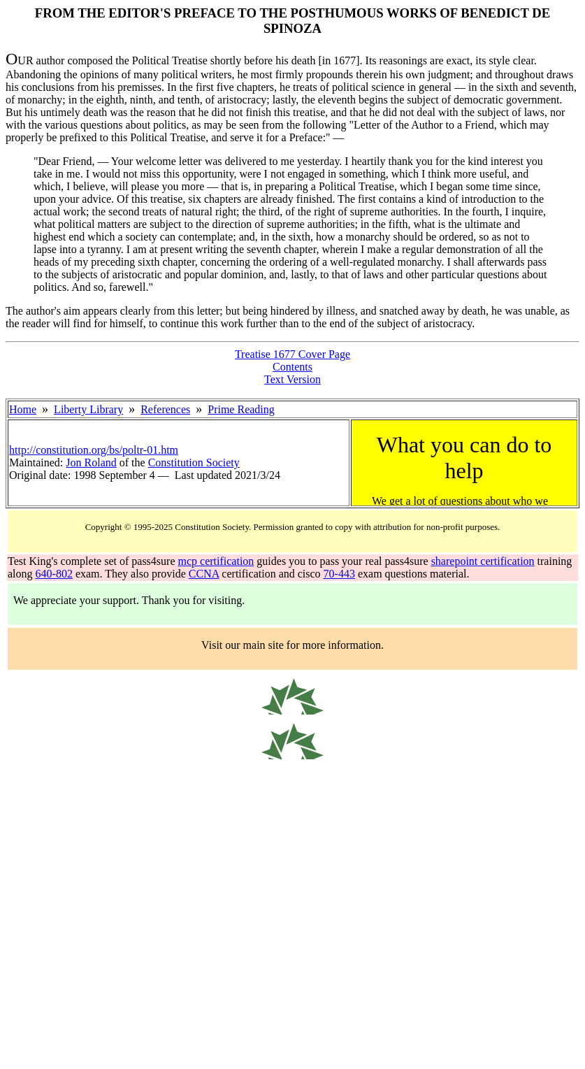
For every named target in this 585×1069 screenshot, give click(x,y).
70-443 (339, 574)
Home (22, 409)
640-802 (54, 574)
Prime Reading (241, 409)
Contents (292, 367)
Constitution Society (194, 462)
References (165, 409)
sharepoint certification (483, 561)
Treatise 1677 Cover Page (292, 354)
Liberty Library (88, 409)
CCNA (204, 574)
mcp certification (216, 561)
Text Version (292, 379)
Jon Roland (91, 462)
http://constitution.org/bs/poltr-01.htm (93, 450)
